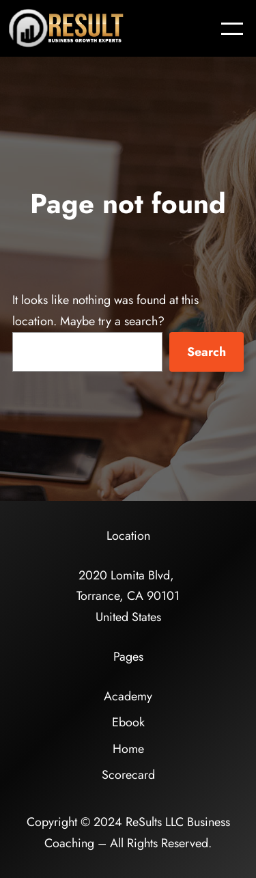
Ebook (128, 722)
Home (128, 749)
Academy (128, 696)
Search (206, 352)
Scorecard (128, 775)
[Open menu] (232, 28)
